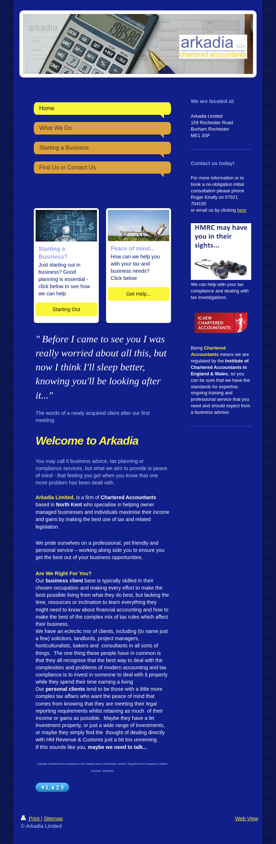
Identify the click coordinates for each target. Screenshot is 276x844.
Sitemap (53, 818)
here (242, 210)
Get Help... (138, 294)
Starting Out (66, 309)
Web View (246, 818)
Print (31, 818)
